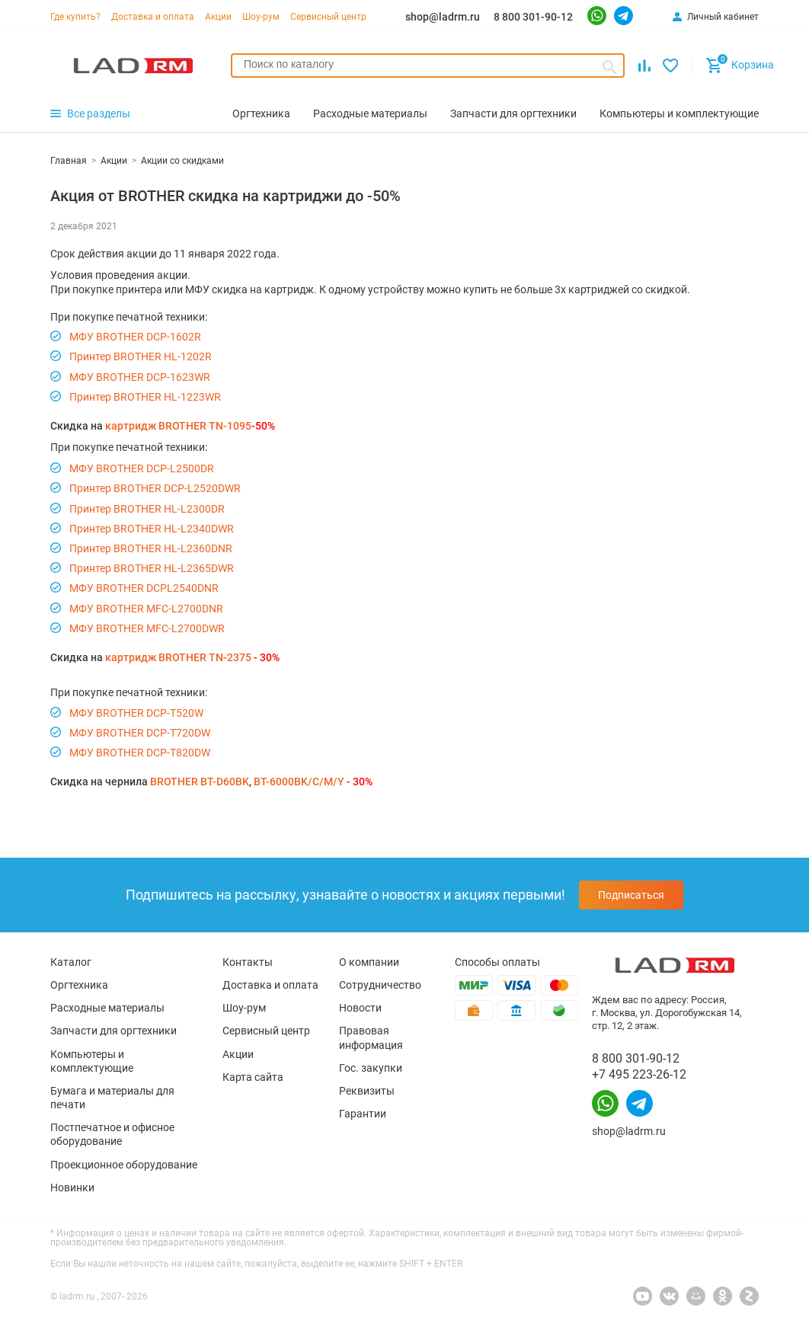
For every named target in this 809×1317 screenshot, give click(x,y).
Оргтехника (79, 985)
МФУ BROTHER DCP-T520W (136, 713)
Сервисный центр (328, 16)
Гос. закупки (370, 1068)
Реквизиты (367, 1091)
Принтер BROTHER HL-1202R (140, 356)
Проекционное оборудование (123, 1165)
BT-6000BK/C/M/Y (299, 781)
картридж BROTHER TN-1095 (178, 426)
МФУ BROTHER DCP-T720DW (139, 733)
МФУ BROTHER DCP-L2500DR (141, 468)
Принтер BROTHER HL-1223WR (145, 397)
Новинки (72, 1187)
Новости (360, 1008)
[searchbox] (427, 64)
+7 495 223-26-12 (639, 1074)
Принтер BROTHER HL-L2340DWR (151, 529)
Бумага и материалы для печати (112, 1098)
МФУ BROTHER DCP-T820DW (139, 752)
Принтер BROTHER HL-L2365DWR (151, 568)
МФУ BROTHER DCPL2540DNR (144, 588)
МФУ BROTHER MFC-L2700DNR (146, 609)
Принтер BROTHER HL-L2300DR (147, 509)
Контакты (247, 962)
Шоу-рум (261, 16)
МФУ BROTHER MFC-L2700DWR (147, 628)
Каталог (70, 962)
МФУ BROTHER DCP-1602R (135, 337)
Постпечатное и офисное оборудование (112, 1134)
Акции (218, 16)
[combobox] (428, 65)
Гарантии (362, 1114)
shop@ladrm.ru (442, 17)
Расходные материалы (107, 1008)
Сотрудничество (380, 985)
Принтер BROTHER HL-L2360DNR (150, 548)
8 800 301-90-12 (533, 17)
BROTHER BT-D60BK (199, 781)
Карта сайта (252, 1077)
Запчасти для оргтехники (113, 1031)
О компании (369, 962)
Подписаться (631, 895)
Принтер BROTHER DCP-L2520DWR (155, 488)
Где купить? (75, 16)
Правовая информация (371, 1037)
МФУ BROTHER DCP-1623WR (139, 377)
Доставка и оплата (152, 16)
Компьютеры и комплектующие (91, 1061)
